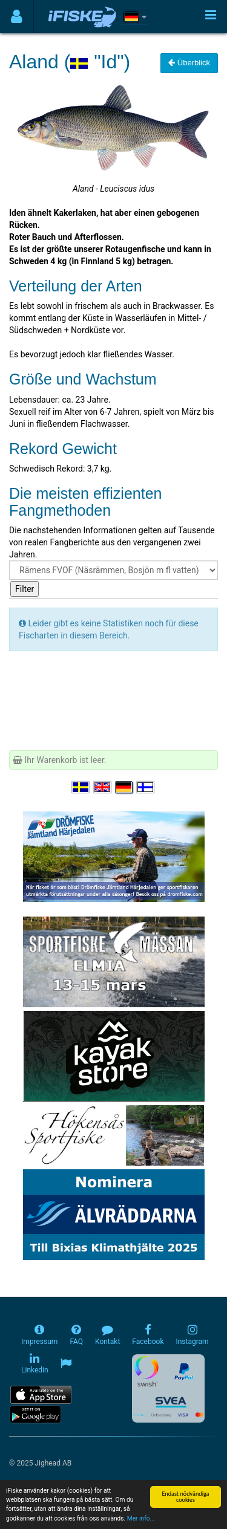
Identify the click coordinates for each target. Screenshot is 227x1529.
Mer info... (141, 1519)
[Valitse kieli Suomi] (146, 787)
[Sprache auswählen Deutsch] (125, 787)
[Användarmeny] (16, 16)
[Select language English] (103, 787)
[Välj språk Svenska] (81, 787)
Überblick (189, 62)
